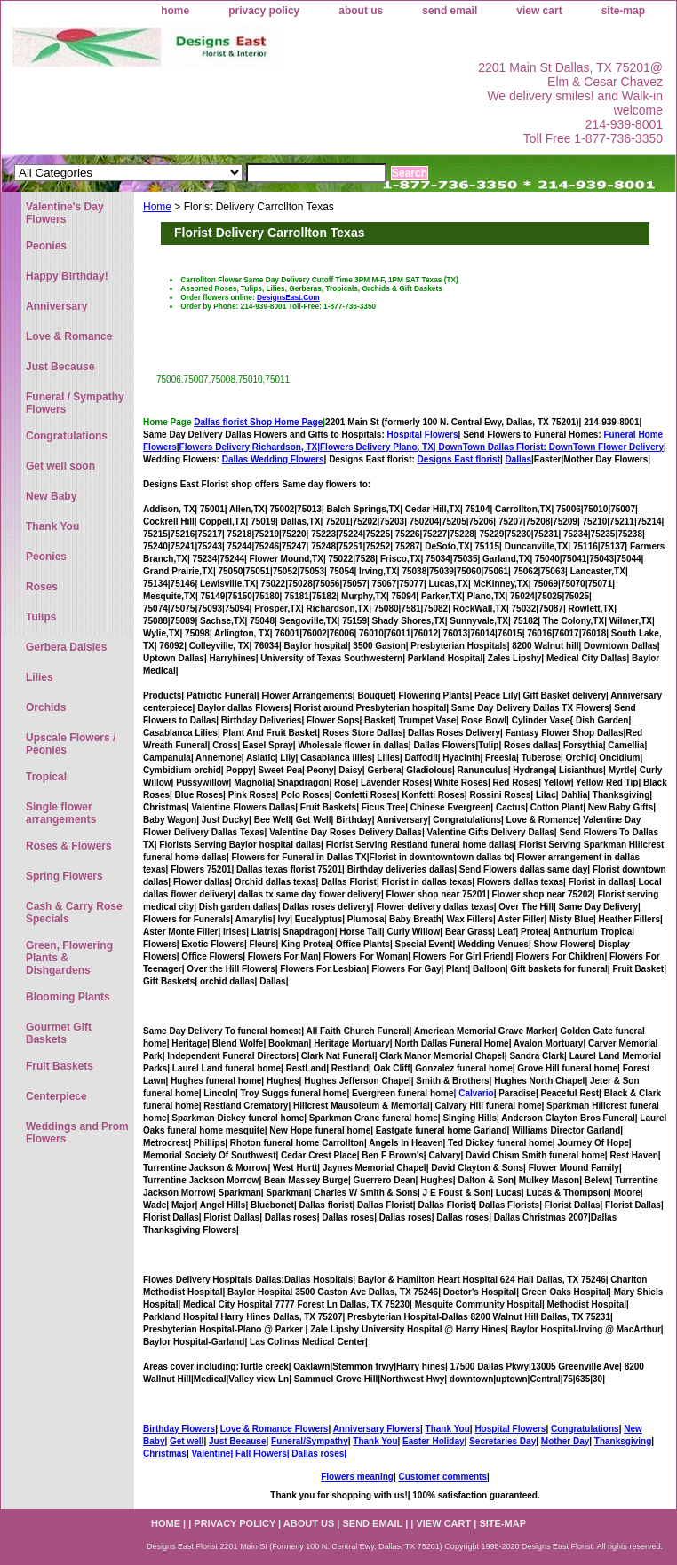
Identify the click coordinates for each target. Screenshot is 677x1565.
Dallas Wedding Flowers (273, 459)
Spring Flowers (64, 876)
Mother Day (565, 1441)
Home (157, 207)
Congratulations (585, 1429)
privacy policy (263, 10)
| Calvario (474, 1093)
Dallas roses (317, 1453)
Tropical (46, 777)
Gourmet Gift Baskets (59, 1033)
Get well (186, 1441)
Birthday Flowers (179, 1429)
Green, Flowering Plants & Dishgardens (69, 957)
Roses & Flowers (69, 846)
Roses (42, 587)
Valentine (210, 1453)
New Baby (51, 496)
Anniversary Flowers (376, 1429)
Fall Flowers (261, 1453)
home (175, 10)
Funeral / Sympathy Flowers (75, 403)
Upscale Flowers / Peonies (70, 743)
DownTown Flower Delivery (606, 447)
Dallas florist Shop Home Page (258, 422)
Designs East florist (459, 459)
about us (360, 10)
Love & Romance (69, 336)
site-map (623, 10)
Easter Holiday (433, 1441)
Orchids (46, 707)
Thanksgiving (622, 1441)
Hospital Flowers (422, 434)
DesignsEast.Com (288, 297)
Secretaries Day (502, 1441)
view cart (539, 10)
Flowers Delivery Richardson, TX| (249, 447)
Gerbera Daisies (66, 647)
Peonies (46, 246)
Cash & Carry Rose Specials (74, 912)
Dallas (518, 459)
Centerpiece (56, 1096)
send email (449, 10)
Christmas (165, 1453)
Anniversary (56, 306)
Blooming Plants (68, 997)
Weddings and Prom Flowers (77, 1132)
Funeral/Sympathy (309, 1441)
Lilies (39, 677)
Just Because (237, 1441)
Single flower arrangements (61, 813)
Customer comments (442, 1477)
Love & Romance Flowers (274, 1429)
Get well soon (60, 466)
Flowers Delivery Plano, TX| (434, 447)
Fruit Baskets (59, 1066)
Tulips (41, 617)
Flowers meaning (357, 1477)
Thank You (448, 1429)
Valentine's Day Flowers (65, 213)
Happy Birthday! (67, 276)
